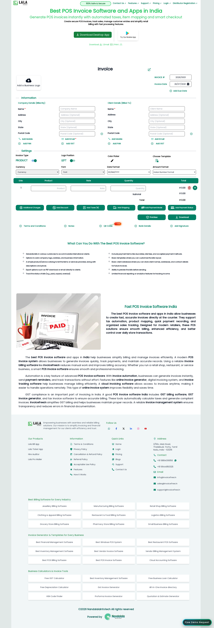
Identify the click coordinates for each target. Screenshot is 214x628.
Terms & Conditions (83, 444)
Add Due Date (178, 90)
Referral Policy (81, 459)
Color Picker (113, 156)
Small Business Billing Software (163, 524)
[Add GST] (74, 145)
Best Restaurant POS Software (163, 542)
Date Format (113, 167)
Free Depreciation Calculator (54, 587)
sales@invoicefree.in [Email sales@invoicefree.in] (167, 483)
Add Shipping (121, 207)
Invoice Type (22, 155)
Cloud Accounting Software (163, 560)
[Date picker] (181, 84)
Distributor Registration (185, 3)
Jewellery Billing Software (54, 506)
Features (133, 3)
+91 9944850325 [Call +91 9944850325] (165, 466)
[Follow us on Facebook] (116, 428)
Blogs (118, 459)
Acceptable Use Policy (84, 464)
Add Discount (60, 207)
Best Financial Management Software (54, 542)
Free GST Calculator (54, 578)
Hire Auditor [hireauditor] (33, 454)
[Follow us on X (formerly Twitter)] (123, 428)
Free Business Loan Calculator (163, 578)
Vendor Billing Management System (163, 551)
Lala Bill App (33, 444)
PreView (151, 217)
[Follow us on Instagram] (138, 428)
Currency (20, 167)
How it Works (80, 474)
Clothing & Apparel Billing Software (54, 515)
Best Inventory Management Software (54, 551)
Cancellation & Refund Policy (88, 454)
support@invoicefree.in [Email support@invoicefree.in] (168, 489)
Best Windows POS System (109, 542)
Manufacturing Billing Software (109, 506)
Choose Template (162, 156)
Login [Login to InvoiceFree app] (118, 449)
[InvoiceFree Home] (34, 423)
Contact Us (119, 3)
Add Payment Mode (151, 207)
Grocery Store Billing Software (54, 524)
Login (167, 3)
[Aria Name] (149, 69)
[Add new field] (102, 133)
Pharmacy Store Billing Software (108, 524)
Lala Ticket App (35, 449)
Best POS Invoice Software (109, 560)
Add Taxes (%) (91, 207)
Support (146, 3)
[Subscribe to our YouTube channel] (145, 428)
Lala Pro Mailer (35, 459)
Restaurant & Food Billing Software (109, 515)
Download (182, 217)
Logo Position (67, 155)
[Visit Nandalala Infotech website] (114, 617)
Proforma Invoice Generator (108, 596)
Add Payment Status (182, 207)
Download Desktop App (92, 34)
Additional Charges (29, 207)
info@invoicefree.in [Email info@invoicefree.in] (166, 477)
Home (119, 444)
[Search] (103, 69)
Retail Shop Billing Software (163, 506)
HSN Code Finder (54, 596)
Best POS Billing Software (54, 560)
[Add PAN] (31, 145)
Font (63, 167)
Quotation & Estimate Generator (163, 596)
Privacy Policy (80, 449)
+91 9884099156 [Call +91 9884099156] (165, 460)
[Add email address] (74, 139)
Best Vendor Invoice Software (108, 551)
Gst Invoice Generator (109, 587)
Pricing (157, 3)
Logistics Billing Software (163, 515)
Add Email (157, 139)
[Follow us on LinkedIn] (131, 428)
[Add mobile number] (39, 139)
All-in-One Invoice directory (163, 587)
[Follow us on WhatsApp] (109, 428)
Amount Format (161, 167)
